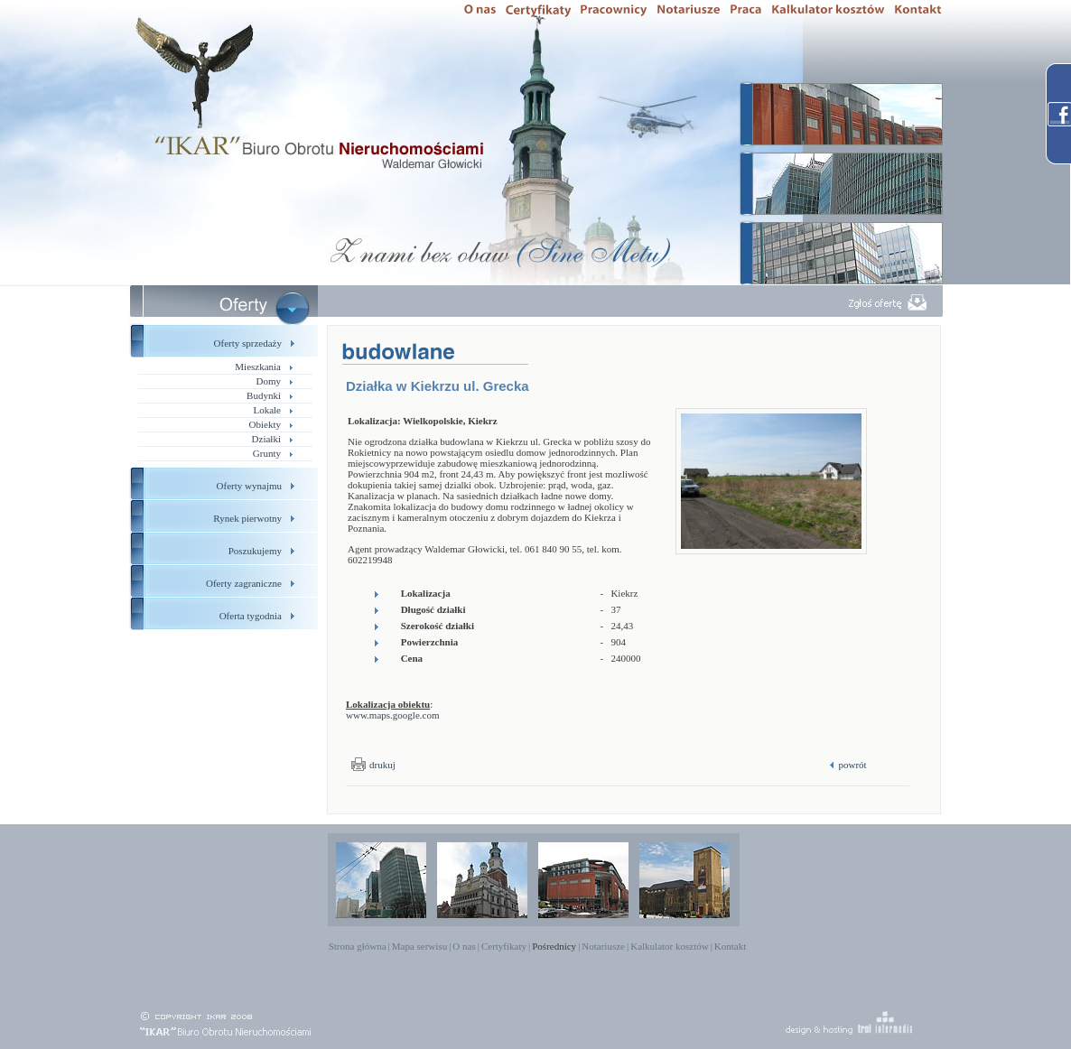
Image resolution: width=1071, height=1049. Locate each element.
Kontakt (730, 946)
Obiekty (265, 424)
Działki (266, 438)
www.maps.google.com (392, 715)
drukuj (382, 764)
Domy (269, 381)
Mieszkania (258, 366)
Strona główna (357, 946)
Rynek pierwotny (247, 518)
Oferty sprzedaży (248, 343)
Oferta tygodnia (250, 615)
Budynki (264, 395)
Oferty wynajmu (249, 485)
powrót (851, 764)
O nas (463, 946)
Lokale (267, 409)
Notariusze (603, 946)
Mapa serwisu (419, 946)
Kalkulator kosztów (669, 946)
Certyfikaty (503, 946)
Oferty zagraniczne (244, 583)
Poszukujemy (255, 550)
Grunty (267, 453)
